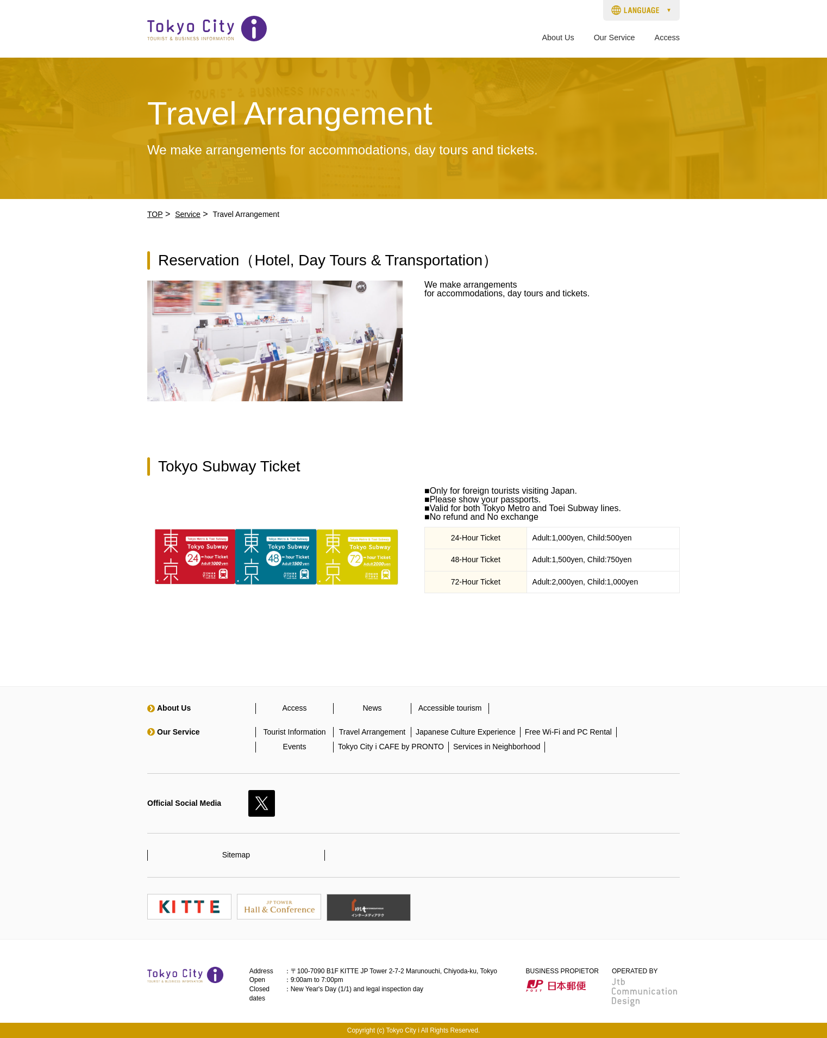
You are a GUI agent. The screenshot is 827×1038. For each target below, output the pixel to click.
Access (667, 38)
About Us (558, 38)
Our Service (614, 38)
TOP (155, 214)
